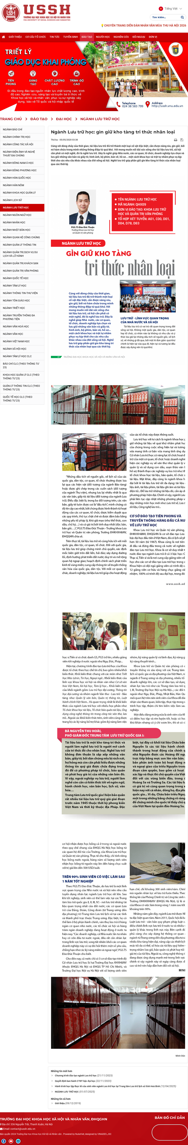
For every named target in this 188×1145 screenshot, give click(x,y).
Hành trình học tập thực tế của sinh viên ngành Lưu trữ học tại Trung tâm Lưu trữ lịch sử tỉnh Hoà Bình (107, 1086)
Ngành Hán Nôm (13, 185)
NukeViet (79, 1134)
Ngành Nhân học (14, 222)
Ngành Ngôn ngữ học (17, 215)
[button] (168, 9)
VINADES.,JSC (104, 1134)
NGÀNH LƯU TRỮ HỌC (67, 1091)
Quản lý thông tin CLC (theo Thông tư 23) (21, 387)
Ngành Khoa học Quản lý (19, 192)
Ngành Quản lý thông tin (19, 244)
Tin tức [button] (54, 36)
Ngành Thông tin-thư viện (20, 293)
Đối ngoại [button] (139, 36)
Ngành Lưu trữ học (16, 207)
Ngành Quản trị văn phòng (21, 270)
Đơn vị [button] (153, 36)
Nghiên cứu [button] (121, 36)
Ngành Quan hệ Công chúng (21, 237)
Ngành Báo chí (12, 129)
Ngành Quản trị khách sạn (20, 263)
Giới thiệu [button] (15, 36)
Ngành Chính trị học (16, 136)
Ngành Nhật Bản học (16, 229)
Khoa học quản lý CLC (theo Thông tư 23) (21, 376)
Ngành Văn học (13, 333)
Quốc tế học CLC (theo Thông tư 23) (17, 398)
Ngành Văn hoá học (16, 326)
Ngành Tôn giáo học (16, 300)
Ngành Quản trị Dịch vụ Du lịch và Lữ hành (20, 254)
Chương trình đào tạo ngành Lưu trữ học (76, 1075)
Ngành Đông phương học (20, 170)
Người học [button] (103, 36)
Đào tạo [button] (87, 36)
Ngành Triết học (14, 307)
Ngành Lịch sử (12, 200)
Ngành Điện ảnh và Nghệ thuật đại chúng (19, 153)
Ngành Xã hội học (14, 348)
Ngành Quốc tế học (16, 278)
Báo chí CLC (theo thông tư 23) (21, 365)
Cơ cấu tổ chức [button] (35, 36)
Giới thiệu (60, 1103)
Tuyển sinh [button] (70, 36)
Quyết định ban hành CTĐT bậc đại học (75, 1081)
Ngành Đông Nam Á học (18, 162)
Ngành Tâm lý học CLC (17, 356)
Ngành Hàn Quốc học (17, 177)
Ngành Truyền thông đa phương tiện (19, 317)
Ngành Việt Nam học (16, 341)
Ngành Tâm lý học (14, 285)
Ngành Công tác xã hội (18, 144)
